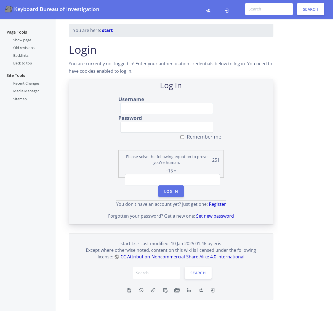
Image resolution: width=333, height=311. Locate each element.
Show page (22, 39)
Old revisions (23, 47)
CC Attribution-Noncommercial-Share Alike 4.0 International (182, 257)
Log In (171, 191)
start (107, 30)
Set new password (215, 216)
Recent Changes (26, 83)
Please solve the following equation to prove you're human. (166, 159)
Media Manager (26, 90)
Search (310, 9)
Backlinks (20, 55)
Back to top (22, 63)
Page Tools (17, 32)
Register (217, 204)
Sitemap (20, 98)
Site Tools (16, 75)
